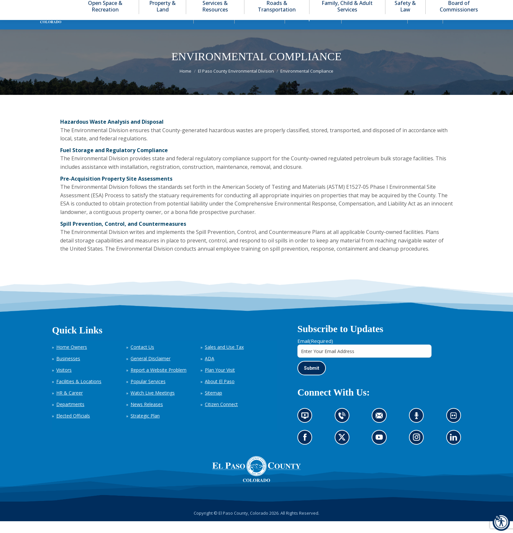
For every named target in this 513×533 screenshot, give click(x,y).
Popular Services (148, 393)
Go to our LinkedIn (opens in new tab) (455, 451)
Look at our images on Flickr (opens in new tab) (455, 429)
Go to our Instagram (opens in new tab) (418, 451)
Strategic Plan (145, 427)
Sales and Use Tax (224, 359)
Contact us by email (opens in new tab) (381, 429)
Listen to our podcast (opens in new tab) (418, 429)
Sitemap (213, 404)
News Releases (147, 416)
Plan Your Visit (220, 382)
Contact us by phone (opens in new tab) (343, 429)
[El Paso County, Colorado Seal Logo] (256, 481)
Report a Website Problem (158, 382)
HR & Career (69, 404)
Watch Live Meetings (153, 404)
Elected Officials (73, 427)
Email (315, 352)
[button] (471, 6)
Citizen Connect (221, 416)
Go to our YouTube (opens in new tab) (380, 451)
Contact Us (142, 359)
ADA (209, 370)
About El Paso (220, 393)
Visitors (64, 382)
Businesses (68, 370)
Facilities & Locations (78, 393)
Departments (70, 416)
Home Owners (71, 359)
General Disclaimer (150, 370)
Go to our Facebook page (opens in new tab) (306, 451)
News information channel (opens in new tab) (307, 429)
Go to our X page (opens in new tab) (343, 451)
